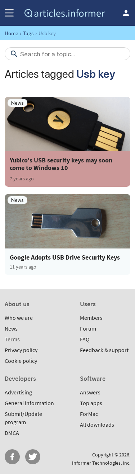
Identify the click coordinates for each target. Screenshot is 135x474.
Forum (88, 328)
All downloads (97, 424)
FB (12, 456)
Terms (12, 339)
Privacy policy (21, 350)
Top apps (91, 403)
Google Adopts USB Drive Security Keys (65, 257)
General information (29, 403)
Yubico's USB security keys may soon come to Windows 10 (61, 163)
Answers (90, 392)
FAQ (85, 339)
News (11, 328)
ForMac (89, 413)
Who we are (19, 317)
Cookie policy (21, 360)
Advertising (18, 392)
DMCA (12, 432)
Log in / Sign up (126, 13)
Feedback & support (104, 350)
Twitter (32, 456)
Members (91, 317)
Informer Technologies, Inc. (101, 463)
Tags (28, 33)
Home (11, 33)
